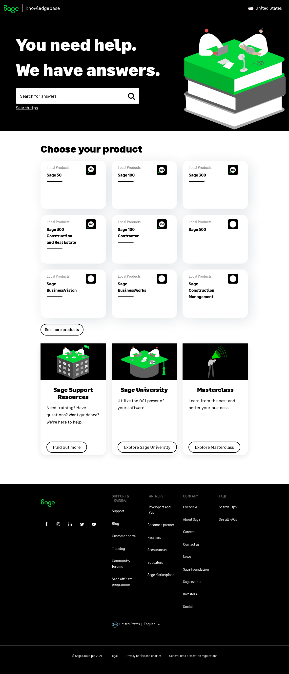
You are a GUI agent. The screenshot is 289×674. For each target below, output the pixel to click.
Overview (190, 507)
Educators (155, 562)
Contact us (191, 544)
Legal (114, 656)
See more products (62, 329)
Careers (188, 532)
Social (188, 607)
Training (118, 548)
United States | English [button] (136, 624)
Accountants (156, 550)
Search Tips (228, 507)
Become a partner (160, 525)
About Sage (191, 519)
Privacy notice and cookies (143, 656)
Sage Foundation (196, 569)
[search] (131, 96)
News (187, 557)
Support (118, 511)
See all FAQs (228, 519)
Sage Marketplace (160, 575)
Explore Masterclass (214, 447)
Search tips (27, 107)
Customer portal (124, 536)
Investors (190, 594)
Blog (115, 523)
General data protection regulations (193, 656)
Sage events (192, 582)
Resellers (154, 537)
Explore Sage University (147, 447)
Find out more (67, 447)
